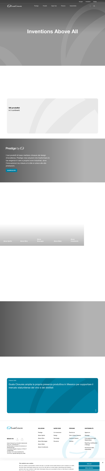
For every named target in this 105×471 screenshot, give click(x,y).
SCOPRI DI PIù (11, 170)
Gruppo (81, 1)
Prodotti (45, 6)
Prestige (36, 6)
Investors (88, 1)
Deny (89, 461)
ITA (94, 6)
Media (95, 1)
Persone (63, 6)
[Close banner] (102, 452)
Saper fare (54, 6)
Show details (76, 468)
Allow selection (89, 457)
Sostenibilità (73, 6)
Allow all (89, 453)
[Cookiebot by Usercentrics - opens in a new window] (9, 468)
